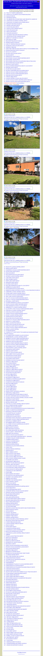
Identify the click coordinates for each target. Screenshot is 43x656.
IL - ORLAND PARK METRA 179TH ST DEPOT (14, 500)
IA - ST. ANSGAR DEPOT (9, 330)
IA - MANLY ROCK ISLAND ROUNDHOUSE (14, 324)
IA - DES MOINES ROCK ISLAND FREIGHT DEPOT (16, 394)
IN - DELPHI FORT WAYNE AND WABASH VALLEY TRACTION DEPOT (20, 571)
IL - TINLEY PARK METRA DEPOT (12, 501)
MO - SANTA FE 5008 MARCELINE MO (13, 624)
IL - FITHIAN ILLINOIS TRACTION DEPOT (13, 536)
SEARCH (30, 3)
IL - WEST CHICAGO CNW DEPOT (12, 453)
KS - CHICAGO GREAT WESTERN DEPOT (14, 598)
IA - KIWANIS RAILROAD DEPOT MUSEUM (14, 50)
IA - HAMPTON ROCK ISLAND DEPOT (13, 316)
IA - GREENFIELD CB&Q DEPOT (11, 392)
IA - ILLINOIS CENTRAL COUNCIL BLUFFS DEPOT (16, 78)
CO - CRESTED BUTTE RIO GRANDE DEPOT (14, 36)
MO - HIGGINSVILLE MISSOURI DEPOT (13, 618)
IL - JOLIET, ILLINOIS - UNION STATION (13, 431)
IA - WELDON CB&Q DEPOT (10, 383)
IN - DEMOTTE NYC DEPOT (10, 595)
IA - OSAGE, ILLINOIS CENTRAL (11, 329)
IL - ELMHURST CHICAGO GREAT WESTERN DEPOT (16, 419)
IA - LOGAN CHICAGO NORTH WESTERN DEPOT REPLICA (18, 79)
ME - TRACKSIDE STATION (10, 604)
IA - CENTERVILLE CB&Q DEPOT (12, 380)
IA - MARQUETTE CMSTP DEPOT (12, 56)
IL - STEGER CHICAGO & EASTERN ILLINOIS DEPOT (16, 547)
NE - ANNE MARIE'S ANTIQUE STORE (13, 634)
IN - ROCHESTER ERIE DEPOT (11, 581)
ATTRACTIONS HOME (16, 3)
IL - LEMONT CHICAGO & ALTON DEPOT (13, 492)
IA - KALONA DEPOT (9, 55)
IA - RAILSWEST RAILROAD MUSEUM (13, 41)
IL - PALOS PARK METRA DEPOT (12, 494)
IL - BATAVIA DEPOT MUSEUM (11, 427)
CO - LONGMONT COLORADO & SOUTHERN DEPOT (16, 22)
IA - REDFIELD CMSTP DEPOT (11, 64)
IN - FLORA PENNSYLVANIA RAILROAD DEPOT (15, 573)
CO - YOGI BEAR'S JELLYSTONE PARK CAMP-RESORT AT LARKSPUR (20, 19)
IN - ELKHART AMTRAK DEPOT (11, 589)
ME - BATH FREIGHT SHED (10, 612)
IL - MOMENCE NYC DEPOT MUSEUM (13, 542)
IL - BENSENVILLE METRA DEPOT (12, 551)
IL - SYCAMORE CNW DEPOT (11, 459)
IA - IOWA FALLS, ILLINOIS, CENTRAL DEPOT (14, 310)
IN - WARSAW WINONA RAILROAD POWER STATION (16, 587)
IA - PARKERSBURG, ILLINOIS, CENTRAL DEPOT (15, 336)
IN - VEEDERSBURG (9, 562)
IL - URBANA (7, 534)
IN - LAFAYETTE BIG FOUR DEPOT (12, 570)
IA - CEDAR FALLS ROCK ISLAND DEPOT (14, 45)
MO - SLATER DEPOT (9, 621)
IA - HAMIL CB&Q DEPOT (10, 366)
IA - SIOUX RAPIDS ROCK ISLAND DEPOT (14, 288)
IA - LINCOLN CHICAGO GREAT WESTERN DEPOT (16, 344)
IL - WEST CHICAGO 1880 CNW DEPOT (13, 456)
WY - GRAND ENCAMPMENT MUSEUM (13, 645)
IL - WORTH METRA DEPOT (10, 495)
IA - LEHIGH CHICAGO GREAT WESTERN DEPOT (15, 304)
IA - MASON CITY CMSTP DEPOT (12, 321)
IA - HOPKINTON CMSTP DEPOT (12, 349)
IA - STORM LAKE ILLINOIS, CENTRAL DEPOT (14, 293)
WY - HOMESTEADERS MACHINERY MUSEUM (15, 643)
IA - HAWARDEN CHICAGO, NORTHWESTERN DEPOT (17, 270)
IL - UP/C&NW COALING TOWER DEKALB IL (14, 438)
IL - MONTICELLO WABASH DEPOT (12, 420)
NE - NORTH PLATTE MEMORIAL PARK (13, 626)
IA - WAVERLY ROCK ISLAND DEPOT (13, 406)
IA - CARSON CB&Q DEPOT (10, 76)
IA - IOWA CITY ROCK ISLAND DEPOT (13, 352)
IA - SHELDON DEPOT (9, 273)
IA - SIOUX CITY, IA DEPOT (10, 51)
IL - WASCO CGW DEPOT (10, 483)
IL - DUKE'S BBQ (8, 472)
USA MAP (24, 3)
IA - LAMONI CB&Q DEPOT (10, 386)
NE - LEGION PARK (8, 627)
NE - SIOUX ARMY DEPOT (10, 631)
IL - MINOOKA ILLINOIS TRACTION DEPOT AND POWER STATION (19, 508)
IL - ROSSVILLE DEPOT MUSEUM (12, 540)
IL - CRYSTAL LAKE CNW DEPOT (11, 464)
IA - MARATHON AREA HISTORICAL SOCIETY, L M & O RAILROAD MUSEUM (22, 290)
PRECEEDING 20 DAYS (21, 7)
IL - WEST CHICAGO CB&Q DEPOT (12, 455)
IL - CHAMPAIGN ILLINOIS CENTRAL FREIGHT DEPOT (17, 533)
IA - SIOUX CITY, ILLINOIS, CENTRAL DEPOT (14, 266)
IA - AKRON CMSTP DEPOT (10, 268)
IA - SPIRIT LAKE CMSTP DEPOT (11, 280)
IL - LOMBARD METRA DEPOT (11, 439)
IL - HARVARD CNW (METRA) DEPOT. (13, 480)
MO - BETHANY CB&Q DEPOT (11, 617)
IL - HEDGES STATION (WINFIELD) (12, 449)
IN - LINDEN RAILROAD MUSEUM (12, 557)
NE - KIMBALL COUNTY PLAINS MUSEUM (14, 635)
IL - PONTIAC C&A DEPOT (10, 512)
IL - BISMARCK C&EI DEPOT (10, 539)
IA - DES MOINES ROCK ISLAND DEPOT (13, 62)
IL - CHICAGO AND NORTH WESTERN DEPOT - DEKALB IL (18, 436)
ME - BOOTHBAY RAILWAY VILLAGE (12, 599)
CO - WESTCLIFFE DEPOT (10, 31)
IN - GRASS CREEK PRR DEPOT (11, 575)
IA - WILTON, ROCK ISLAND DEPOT (12, 357)
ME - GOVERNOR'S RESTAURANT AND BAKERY (15, 609)
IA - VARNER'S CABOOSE (10, 47)
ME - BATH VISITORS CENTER (11, 610)
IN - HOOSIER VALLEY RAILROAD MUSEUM (14, 559)
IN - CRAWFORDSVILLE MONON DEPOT (14, 565)
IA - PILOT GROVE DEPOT (10, 363)
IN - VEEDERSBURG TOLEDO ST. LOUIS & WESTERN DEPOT (18, 564)
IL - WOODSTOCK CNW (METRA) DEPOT (14, 475)
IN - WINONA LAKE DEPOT (10, 585)
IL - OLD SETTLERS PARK (10, 506)
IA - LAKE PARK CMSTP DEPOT (11, 277)
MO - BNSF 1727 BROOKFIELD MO (12, 623)
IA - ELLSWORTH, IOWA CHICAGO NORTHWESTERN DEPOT (18, 308)
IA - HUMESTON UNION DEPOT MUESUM (14, 382)
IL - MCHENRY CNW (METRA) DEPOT (13, 477)
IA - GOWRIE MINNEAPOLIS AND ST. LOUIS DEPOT (16, 302)
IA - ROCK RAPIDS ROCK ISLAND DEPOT (14, 274)
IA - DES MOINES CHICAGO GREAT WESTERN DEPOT (17, 58)
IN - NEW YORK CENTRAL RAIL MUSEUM (14, 556)
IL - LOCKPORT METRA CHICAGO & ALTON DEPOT (16, 491)
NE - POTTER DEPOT (9, 629)
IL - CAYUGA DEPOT (9, 511)
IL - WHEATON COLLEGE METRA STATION (14, 445)
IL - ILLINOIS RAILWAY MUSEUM (11, 414)
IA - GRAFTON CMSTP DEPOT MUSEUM (13, 326)
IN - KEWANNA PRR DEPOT (10, 579)
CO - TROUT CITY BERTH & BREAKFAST (13, 13)
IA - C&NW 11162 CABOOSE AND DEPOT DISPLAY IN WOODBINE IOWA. (21, 48)
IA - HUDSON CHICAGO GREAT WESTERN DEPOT (16, 340)
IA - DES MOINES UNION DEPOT (12, 59)
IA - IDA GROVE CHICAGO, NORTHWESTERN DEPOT (16, 294)
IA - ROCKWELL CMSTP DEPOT (11, 301)
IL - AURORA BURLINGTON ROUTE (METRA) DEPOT (16, 486)
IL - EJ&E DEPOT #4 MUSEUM (11, 433)
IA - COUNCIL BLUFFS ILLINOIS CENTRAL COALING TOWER (18, 397)
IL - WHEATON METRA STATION (11, 444)
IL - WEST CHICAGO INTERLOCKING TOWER (14, 458)
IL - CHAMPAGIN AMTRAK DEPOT (12, 528)
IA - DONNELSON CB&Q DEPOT (11, 364)
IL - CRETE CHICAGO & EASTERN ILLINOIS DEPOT (16, 545)
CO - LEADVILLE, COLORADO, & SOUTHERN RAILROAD (17, 14)
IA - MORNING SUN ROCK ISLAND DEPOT (14, 360)
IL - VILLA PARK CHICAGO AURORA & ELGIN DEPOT (16, 424)
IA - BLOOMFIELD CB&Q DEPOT (12, 377)
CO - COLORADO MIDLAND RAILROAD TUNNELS (16, 34)
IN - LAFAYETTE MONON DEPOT (11, 568)
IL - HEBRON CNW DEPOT (10, 478)
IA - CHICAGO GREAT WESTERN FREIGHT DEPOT (16, 343)
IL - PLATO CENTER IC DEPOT (11, 481)
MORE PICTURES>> (7, 263)
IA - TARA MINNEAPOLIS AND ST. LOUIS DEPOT (15, 305)
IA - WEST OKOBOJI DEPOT (10, 279)
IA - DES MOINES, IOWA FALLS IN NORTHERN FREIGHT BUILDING (20, 61)
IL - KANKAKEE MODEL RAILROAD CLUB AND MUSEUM (17, 417)
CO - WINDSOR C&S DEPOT (10, 33)
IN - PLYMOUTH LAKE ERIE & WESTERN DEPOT (15, 592)
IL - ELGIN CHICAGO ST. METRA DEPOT (13, 469)
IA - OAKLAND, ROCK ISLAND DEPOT (13, 75)
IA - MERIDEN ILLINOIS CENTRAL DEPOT (14, 400)
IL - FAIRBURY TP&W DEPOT (11, 515)
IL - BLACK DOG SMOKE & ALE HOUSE (13, 531)
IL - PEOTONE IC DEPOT (10, 543)
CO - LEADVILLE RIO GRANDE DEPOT (13, 28)
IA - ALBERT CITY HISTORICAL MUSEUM (13, 37)
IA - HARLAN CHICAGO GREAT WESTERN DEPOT (16, 72)
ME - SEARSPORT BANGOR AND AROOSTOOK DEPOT (17, 606)
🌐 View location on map (9, 114)
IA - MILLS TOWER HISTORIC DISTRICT (13, 405)
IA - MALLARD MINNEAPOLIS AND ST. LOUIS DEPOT (16, 285)
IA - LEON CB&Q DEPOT (10, 385)
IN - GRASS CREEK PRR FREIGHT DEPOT (14, 576)
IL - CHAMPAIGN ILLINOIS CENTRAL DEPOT (14, 529)
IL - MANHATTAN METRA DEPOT (11, 505)
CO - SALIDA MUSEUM (9, 16)
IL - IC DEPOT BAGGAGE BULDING (12, 522)
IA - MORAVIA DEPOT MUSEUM (11, 42)
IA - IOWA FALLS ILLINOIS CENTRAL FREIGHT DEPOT (16, 403)
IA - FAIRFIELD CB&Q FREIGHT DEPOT (13, 369)
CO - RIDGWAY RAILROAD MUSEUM (13, 23)
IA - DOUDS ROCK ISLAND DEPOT (12, 372)
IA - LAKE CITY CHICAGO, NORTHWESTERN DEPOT (16, 299)
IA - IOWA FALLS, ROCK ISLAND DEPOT (13, 312)
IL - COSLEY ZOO (8, 447)
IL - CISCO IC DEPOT (9, 525)
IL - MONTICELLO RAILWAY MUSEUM (13, 411)
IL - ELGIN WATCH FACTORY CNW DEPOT (14, 466)
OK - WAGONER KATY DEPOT (11, 637)
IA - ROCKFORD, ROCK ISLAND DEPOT (13, 318)
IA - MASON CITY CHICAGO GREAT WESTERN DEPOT (17, 319)
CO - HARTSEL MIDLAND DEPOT (12, 25)
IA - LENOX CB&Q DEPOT (10, 389)
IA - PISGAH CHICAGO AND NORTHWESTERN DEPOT (17, 81)
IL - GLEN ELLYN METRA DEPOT (11, 441)
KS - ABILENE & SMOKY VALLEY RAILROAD (14, 596)
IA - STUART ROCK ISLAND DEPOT (12, 69)
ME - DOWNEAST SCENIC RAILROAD (13, 603)
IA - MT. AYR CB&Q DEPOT (10, 388)
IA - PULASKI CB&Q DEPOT (10, 375)
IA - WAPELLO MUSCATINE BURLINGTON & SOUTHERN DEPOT (19, 408)
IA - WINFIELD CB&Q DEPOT (11, 361)
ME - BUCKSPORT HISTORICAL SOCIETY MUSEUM (16, 601)
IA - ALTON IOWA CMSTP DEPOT (12, 271)
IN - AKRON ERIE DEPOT (10, 582)
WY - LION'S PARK (8, 640)
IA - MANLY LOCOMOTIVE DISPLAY (12, 322)
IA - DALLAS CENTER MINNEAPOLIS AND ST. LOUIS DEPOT (18, 65)
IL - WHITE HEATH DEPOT (10, 526)
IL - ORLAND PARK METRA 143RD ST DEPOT (14, 498)
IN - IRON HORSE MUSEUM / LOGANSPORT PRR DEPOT (17, 578)
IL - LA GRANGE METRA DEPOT (11, 554)
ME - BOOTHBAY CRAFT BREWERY (12, 607)
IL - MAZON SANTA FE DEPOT (11, 509)
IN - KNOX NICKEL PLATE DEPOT (12, 593)
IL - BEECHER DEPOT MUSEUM (11, 428)
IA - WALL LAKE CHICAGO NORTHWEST (13, 296)
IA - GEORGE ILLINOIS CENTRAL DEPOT (13, 276)
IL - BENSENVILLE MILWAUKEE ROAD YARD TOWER (16, 553)
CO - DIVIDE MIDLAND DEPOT (11, 27)
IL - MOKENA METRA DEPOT (11, 503)
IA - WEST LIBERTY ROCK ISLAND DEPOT (14, 354)
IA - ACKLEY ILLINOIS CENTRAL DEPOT (13, 315)
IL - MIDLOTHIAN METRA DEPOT (12, 548)
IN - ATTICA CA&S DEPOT (10, 561)
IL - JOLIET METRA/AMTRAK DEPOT (12, 489)
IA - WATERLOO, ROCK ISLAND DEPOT (13, 341)
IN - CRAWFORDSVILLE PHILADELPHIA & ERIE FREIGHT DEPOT (19, 567)
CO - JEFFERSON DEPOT (10, 17)
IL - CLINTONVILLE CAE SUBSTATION (13, 470)
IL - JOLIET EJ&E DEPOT (10, 487)
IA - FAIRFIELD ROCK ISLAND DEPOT (13, 371)
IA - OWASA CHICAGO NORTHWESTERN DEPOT (15, 313)
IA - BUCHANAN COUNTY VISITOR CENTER (14, 346)
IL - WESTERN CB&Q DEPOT (11, 550)
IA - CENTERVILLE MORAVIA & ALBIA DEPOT (14, 378)
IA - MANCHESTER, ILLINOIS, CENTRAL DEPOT (15, 347)
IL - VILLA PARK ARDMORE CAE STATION (14, 430)
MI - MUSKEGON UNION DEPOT (12, 613)
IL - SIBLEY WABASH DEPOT (11, 452)
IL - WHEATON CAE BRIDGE (10, 442)
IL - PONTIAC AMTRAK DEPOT (11, 514)
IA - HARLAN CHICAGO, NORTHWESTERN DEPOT (16, 73)
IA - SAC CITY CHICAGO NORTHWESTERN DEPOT (16, 298)
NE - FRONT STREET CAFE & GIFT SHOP (13, 632)
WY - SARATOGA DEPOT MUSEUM (12, 641)
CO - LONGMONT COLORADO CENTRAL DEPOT (15, 20)
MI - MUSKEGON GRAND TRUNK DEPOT (14, 615)
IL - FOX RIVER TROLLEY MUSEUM (12, 413)
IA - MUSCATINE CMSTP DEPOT (11, 358)
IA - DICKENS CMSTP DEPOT (11, 284)
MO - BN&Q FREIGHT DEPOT (11, 620)
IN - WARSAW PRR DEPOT (10, 584)
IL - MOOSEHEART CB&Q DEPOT (12, 461)
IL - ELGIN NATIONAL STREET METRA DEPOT (14, 467)
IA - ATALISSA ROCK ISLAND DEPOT (12, 355)
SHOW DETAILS (20, 83)
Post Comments (24, 119)
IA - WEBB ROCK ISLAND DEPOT (12, 287)
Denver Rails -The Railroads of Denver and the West (20, 1)
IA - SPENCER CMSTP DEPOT (11, 282)
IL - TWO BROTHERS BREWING (11, 484)
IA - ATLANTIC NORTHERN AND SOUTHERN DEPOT (16, 70)
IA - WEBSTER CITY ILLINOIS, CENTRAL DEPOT (15, 307)
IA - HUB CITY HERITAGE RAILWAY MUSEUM (14, 44)
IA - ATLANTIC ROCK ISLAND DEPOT (12, 53)
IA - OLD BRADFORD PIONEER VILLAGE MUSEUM (16, 335)
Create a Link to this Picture (12, 119)
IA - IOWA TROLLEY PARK (10, 39)
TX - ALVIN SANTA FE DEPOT (11, 638)
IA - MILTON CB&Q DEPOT (10, 374)
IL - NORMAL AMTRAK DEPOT (11, 517)
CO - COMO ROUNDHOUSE (11, 30)
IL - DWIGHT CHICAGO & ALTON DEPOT (13, 434)
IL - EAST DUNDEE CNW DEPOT (12, 473)
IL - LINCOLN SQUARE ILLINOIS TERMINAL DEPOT (16, 519)
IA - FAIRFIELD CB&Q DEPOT (11, 368)
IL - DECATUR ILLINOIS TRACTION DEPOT (14, 520)
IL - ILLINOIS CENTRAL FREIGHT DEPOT (13, 523)
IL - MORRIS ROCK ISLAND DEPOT (12, 416)
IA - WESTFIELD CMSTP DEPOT (11, 399)
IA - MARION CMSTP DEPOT (11, 350)
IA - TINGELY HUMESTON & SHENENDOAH (14, 410)
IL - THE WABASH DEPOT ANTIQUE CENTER (14, 422)
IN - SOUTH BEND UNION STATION (12, 590)
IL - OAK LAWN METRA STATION (11, 497)
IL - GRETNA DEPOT (9, 450)
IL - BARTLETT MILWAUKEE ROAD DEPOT (14, 462)
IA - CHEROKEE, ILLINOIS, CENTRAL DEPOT (14, 291)
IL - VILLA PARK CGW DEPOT (11, 425)
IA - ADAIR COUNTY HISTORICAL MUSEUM (14, 391)
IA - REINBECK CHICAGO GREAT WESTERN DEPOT (16, 338)
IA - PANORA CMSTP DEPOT (11, 67)
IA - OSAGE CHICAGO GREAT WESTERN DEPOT (15, 327)
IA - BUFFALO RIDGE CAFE (10, 402)
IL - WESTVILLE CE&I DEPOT (11, 537)
